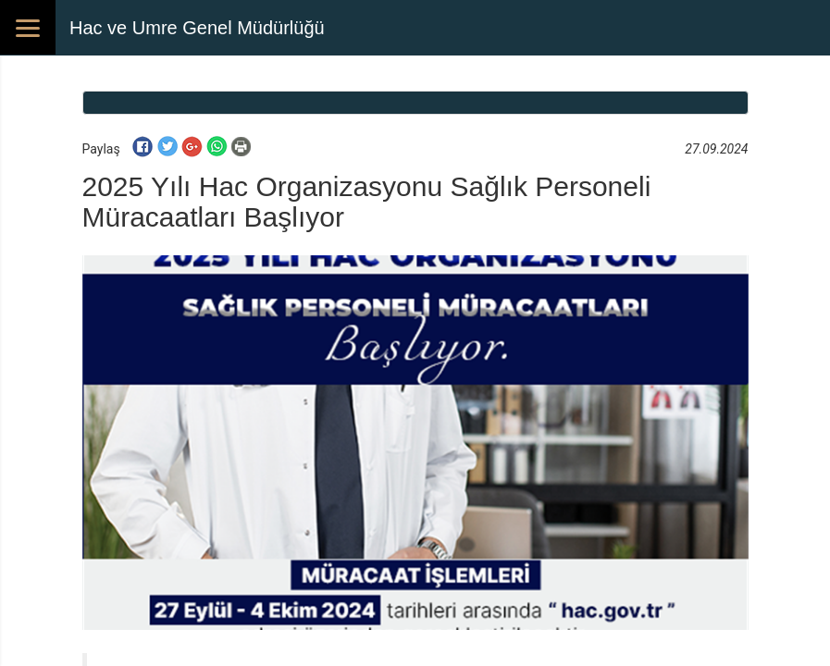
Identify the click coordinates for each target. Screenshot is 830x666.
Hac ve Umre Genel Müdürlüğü (197, 28)
